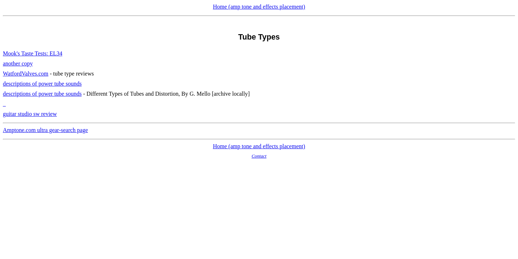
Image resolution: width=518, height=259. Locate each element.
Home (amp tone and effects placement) (259, 7)
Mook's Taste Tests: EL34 (32, 53)
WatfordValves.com (25, 74)
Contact (258, 156)
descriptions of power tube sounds (42, 84)
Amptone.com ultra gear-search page (45, 130)
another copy (18, 63)
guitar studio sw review (30, 114)
